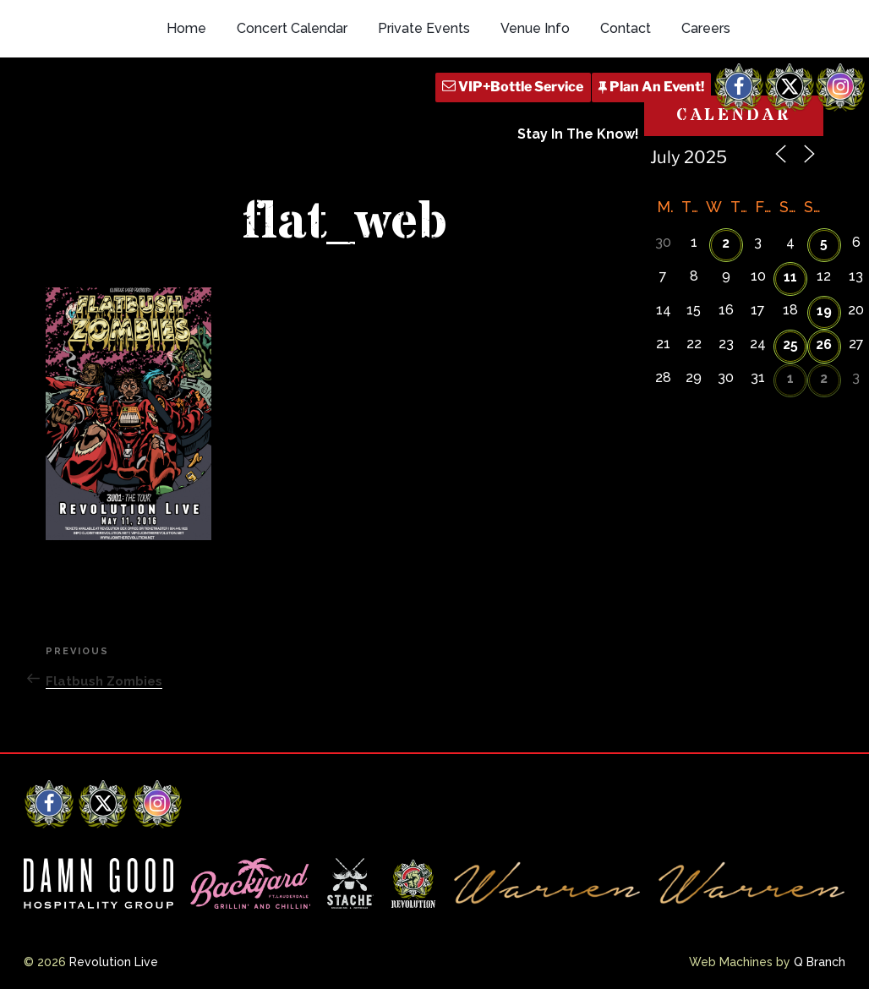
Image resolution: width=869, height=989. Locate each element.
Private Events (424, 28)
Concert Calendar (292, 28)
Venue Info (535, 28)
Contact (625, 28)
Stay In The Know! (578, 134)
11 (790, 277)
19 (824, 311)
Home (186, 28)
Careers (705, 28)
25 (790, 344)
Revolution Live (113, 962)
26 (824, 344)
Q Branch (819, 962)
